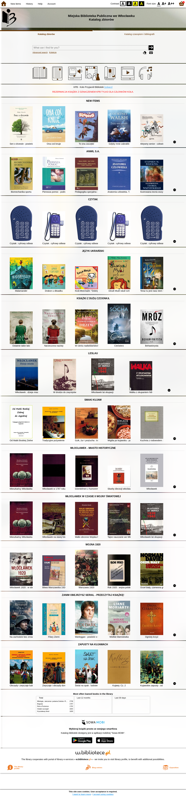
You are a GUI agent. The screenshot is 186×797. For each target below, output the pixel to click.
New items (16, 4)
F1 (164, 3)
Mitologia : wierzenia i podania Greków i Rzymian (54, 701)
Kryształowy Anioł (43, 711)
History (29, 4)
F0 (158, 3)
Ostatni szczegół (43, 709)
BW (129, 3)
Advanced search (40, 52)
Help (40, 4)
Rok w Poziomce (43, 706)
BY (141, 3)
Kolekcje (52, 52)
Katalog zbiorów (46, 34)
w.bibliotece (83, 759)
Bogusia (40, 704)
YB (135, 3)
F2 (171, 3)
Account (51, 4)
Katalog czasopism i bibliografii (139, 34)
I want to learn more (81, 794)
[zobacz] (108, 87)
